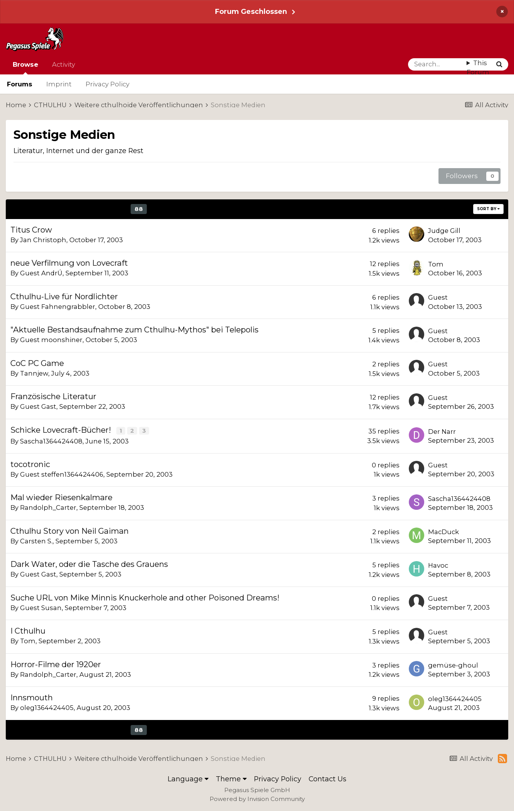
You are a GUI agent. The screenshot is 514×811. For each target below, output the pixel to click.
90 (172, 208)
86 (105, 208)
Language (188, 778)
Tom (435, 264)
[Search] (437, 64)
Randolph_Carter (48, 507)
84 (71, 208)
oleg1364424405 (47, 707)
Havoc (438, 565)
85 (88, 208)
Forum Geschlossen (251, 11)
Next (225, 208)
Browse (25, 67)
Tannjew (34, 373)
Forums (19, 84)
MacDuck (443, 531)
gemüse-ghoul (453, 665)
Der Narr (442, 431)
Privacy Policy (107, 84)
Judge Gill (444, 230)
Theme (231, 778)
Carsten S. (36, 541)
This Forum (478, 67)
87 (122, 208)
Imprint (59, 84)
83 (55, 208)
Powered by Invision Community (257, 798)
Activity (63, 64)
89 (155, 208)
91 (188, 208)
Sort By (488, 208)
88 (138, 208)
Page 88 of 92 (283, 208)
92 (205, 208)
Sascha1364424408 (51, 441)
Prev (34, 208)
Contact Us (327, 778)
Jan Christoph (43, 240)
